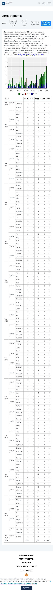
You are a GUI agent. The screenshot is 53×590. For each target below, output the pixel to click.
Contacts (26, 563)
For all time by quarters (35, 23)
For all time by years (24, 23)
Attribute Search (26, 559)
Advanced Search (26, 555)
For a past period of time (13, 23)
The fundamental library (26, 567)
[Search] (39, 3)
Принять (26, 588)
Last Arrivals (27, 570)
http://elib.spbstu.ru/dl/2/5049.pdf (30, 55)
